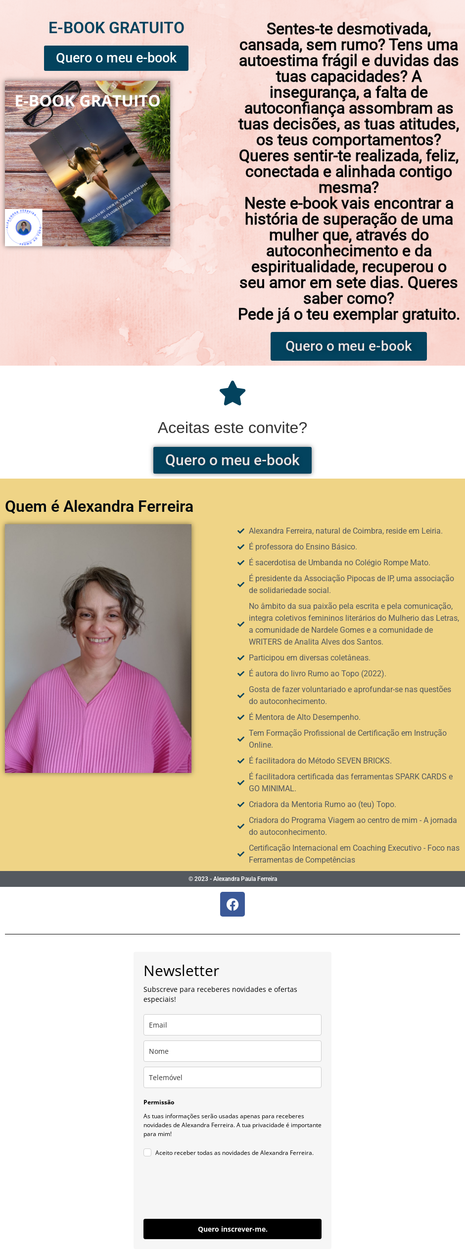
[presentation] (218, 1189)
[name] (232, 1051)
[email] (232, 1025)
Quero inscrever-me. (233, 1229)
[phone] (232, 1077)
